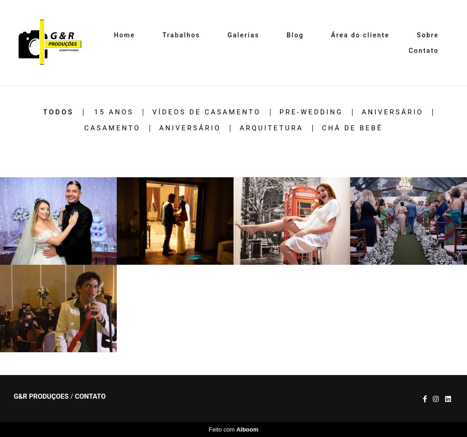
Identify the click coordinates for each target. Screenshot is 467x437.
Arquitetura (271, 128)
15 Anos (114, 112)
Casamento (112, 128)
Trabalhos (181, 35)
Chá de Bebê (352, 128)
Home (124, 35)
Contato (424, 50)
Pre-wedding (311, 112)
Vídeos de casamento (206, 112)
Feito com (233, 429)
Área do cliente (360, 35)
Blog (295, 35)
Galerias (243, 35)
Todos (58, 112)
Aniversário (392, 112)
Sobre (428, 35)
